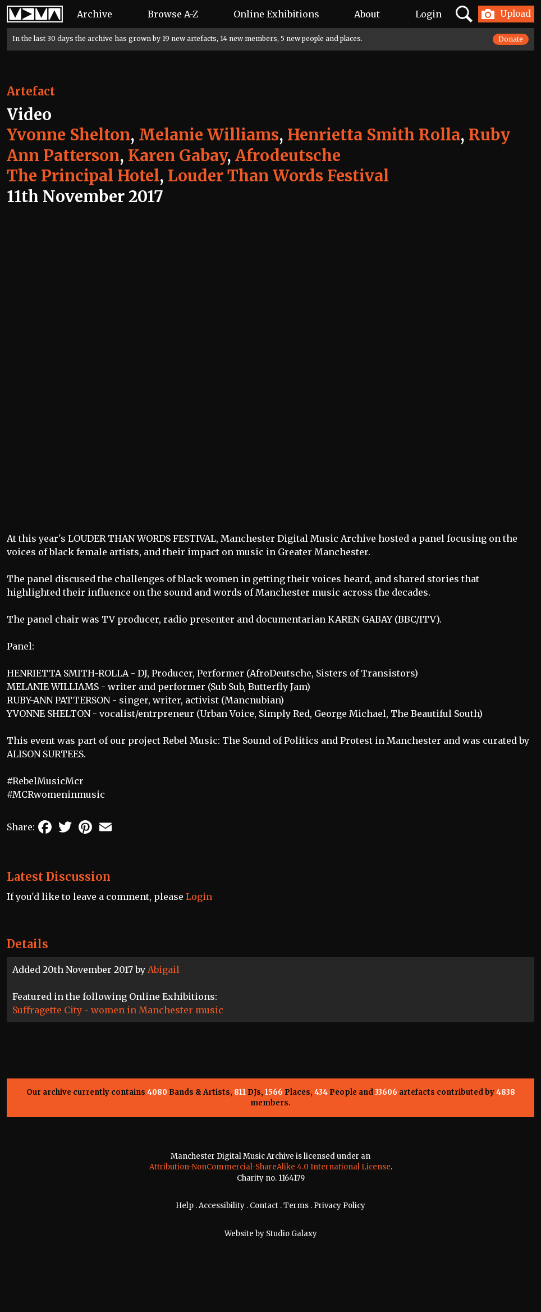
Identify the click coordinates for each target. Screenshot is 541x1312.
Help (185, 1205)
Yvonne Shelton (68, 135)
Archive (94, 14)
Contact (264, 1205)
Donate (510, 39)
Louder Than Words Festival (278, 176)
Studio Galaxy (291, 1233)
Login (428, 14)
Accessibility (222, 1205)
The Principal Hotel (83, 176)
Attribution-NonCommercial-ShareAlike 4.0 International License (270, 1167)
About (367, 14)
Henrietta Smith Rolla (373, 135)
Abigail (164, 969)
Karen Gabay (177, 155)
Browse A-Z (173, 14)
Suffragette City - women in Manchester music (117, 1010)
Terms (296, 1205)
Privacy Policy (339, 1205)
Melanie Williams (209, 135)
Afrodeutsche (288, 155)
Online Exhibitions (276, 14)
